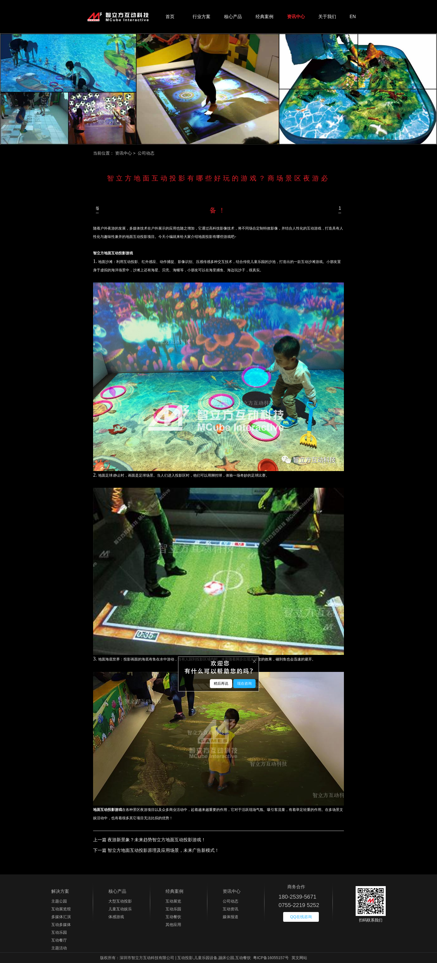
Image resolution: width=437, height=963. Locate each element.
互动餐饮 (173, 917)
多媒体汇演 (61, 917)
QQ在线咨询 (301, 917)
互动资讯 (230, 909)
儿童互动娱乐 (120, 909)
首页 (170, 16)
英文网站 (299, 957)
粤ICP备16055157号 (271, 957)
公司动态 (230, 901)
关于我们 (327, 16)
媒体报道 (230, 917)
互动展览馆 (61, 909)
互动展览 (173, 901)
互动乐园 (59, 932)
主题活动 (59, 948)
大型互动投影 (120, 901)
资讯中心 (296, 16)
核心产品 (233, 16)
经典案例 (264, 16)
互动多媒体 (61, 924)
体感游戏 (116, 917)
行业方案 (201, 16)
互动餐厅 (59, 940)
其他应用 (173, 924)
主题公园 (59, 901)
